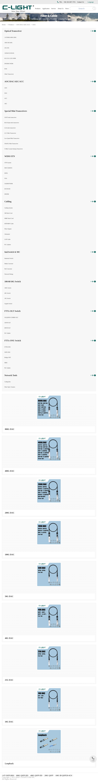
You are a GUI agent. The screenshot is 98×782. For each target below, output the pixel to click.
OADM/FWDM (8, 183)
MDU (5, 362)
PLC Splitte (7, 333)
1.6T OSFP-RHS (8, 776)
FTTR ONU (7, 347)
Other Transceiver (9, 74)
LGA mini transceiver (10, 128)
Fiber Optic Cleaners (9, 387)
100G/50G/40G (8, 42)
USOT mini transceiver (10, 117)
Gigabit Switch (8, 303)
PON (5, 69)
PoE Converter (8, 269)
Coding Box (7, 381)
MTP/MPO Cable (9, 223)
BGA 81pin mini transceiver (11, 122)
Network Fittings (8, 274)
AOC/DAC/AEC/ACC (23, 25)
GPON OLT (7, 322)
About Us (60, 8)
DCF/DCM (7, 189)
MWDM (6, 194)
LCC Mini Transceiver (10, 133)
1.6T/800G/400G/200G (10, 37)
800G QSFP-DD (22, 776)
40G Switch (7, 293)
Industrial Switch (8, 258)
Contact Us (80, 2)
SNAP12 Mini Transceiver (11, 143)
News (67, 8)
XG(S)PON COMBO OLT (11, 317)
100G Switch (7, 288)
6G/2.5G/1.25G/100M (10, 58)
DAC (34, 25)
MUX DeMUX (8, 168)
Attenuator (7, 234)
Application (46, 8)
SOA (5, 178)
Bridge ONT (7, 357)
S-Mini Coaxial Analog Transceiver (13, 149)
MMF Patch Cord (9, 218)
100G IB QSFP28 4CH (63, 776)
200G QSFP (48, 776)
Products (37, 8)
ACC (5, 98)
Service (53, 8)
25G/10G (6, 48)
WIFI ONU (7, 352)
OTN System (7, 162)
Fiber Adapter (7, 229)
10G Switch (7, 298)
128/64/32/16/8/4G (9, 53)
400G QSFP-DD (36, 776)
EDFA (6, 173)
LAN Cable (7, 239)
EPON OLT (7, 328)
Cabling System (8, 208)
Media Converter (8, 263)
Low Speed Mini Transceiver (11, 138)
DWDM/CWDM (8, 63)
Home (4, 25)
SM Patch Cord (8, 213)
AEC (5, 103)
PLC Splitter (7, 244)
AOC (5, 88)
